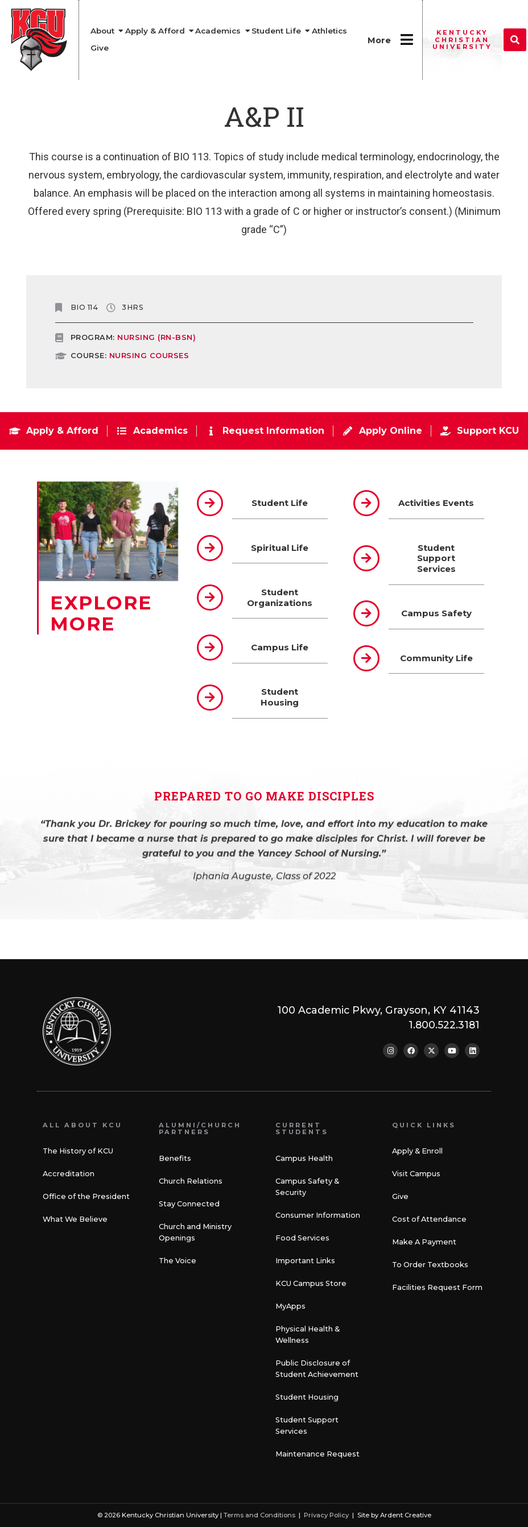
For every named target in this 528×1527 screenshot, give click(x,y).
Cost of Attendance (429, 1219)
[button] (515, 39)
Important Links (305, 1260)
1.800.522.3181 (444, 1025)
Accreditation (68, 1173)
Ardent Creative (405, 1515)
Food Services (302, 1238)
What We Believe (75, 1219)
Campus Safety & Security (307, 1187)
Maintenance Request (317, 1454)
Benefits (175, 1158)
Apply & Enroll (417, 1151)
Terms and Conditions (259, 1515)
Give (400, 1196)
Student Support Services (307, 1425)
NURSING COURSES (149, 355)
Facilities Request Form (437, 1287)
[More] (406, 39)
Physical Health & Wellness (307, 1335)
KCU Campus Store (310, 1283)
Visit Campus (416, 1173)
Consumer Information (317, 1215)
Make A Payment (424, 1242)
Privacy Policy (326, 1515)
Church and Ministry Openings (195, 1232)
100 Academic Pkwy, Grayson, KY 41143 (378, 1010)
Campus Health (304, 1158)
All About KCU (82, 1125)
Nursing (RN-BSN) (156, 337)
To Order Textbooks (430, 1264)
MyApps (290, 1306)
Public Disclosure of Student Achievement (316, 1369)
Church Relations (190, 1181)
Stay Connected (189, 1204)
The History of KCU (78, 1151)
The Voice (177, 1260)
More (379, 40)
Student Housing (307, 1397)
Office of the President (86, 1196)
